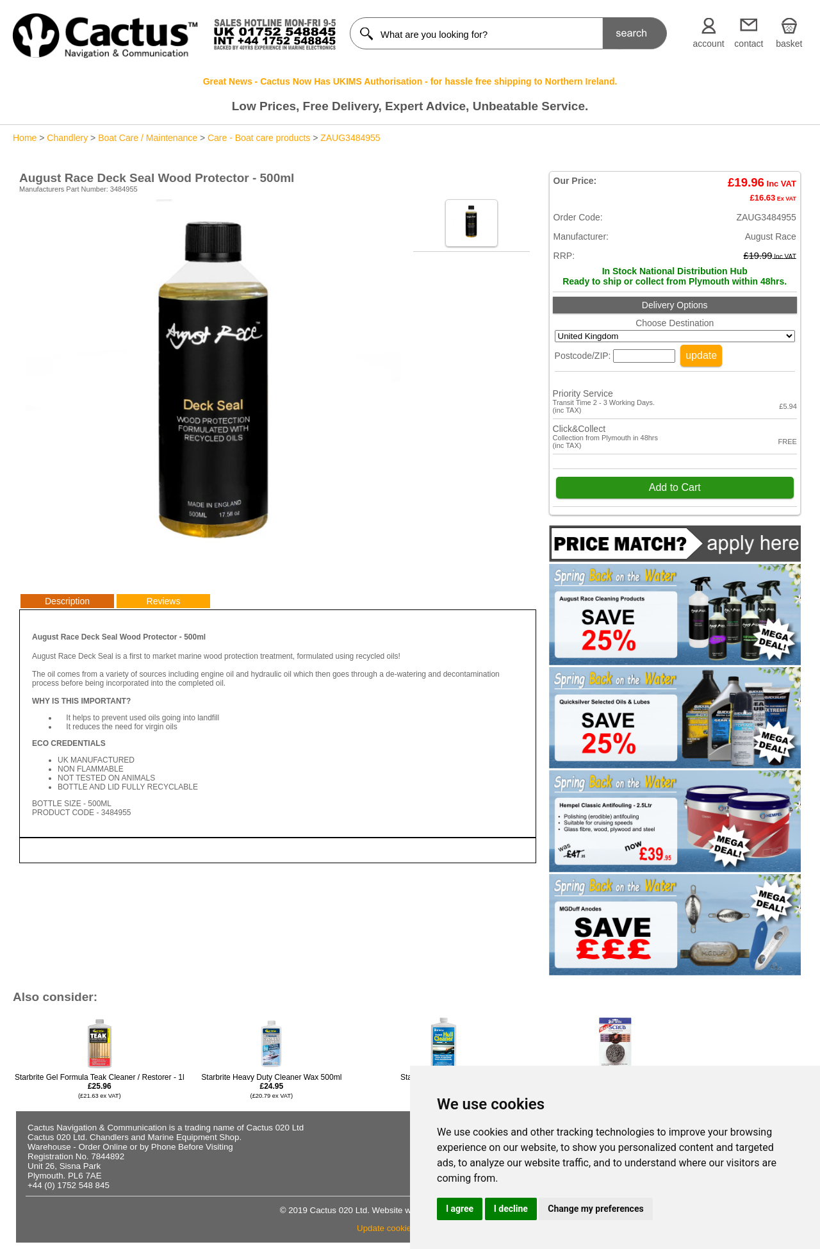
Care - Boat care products (259, 138)
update (701, 355)
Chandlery (67, 138)
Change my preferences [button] (595, 1209)
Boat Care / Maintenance (147, 138)
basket (789, 43)
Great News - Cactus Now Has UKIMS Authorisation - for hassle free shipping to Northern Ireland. (410, 81)
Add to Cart (675, 487)
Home (25, 138)
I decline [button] (511, 1209)
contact (748, 43)
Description (67, 601)
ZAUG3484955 (350, 138)
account (709, 43)
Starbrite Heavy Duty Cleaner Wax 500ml (271, 1086)
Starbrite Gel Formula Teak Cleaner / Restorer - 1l (99, 1086)
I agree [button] (459, 1209)
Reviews (164, 601)
